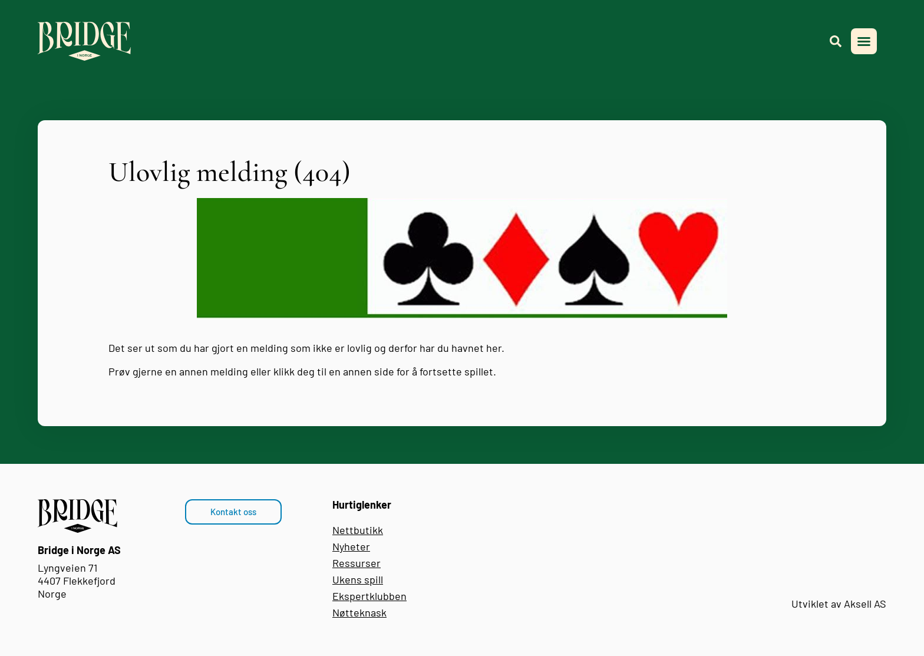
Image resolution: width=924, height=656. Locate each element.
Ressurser (356, 562)
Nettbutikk (357, 529)
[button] (864, 41)
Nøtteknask (359, 612)
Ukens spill (357, 579)
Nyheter (351, 546)
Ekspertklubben (369, 595)
